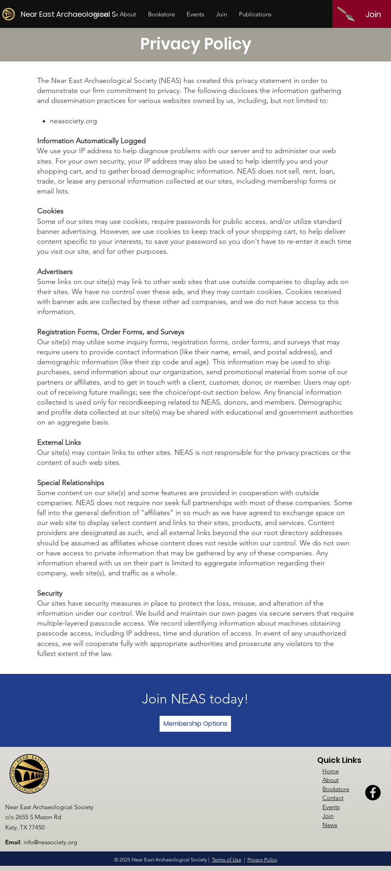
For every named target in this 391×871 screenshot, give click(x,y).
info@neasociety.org (50, 842)
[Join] (373, 14)
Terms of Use (226, 860)
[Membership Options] (195, 724)
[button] (128, 14)
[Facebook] (373, 792)
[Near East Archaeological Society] (80, 14)
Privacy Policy (262, 860)
